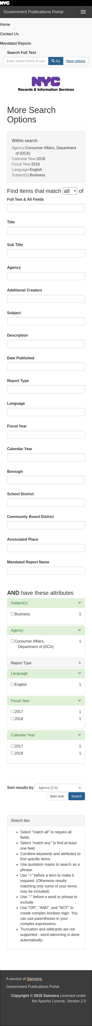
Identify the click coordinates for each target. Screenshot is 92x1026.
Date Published (20, 358)
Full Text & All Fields (25, 199)
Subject (14, 313)
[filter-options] (70, 191)
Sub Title (15, 245)
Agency (14, 267)
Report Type (18, 381)
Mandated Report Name (28, 562)
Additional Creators (24, 290)
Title (11, 222)
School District (20, 494)
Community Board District (30, 517)
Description (17, 335)
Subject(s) (19, 603)
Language (16, 403)
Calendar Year (19, 449)
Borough (15, 472)
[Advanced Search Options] (75, 61)
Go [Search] (55, 61)
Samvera (34, 979)
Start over (57, 796)
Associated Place (22, 539)
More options (75, 61)
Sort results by (20, 788)
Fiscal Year (17, 426)
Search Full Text (21, 53)
